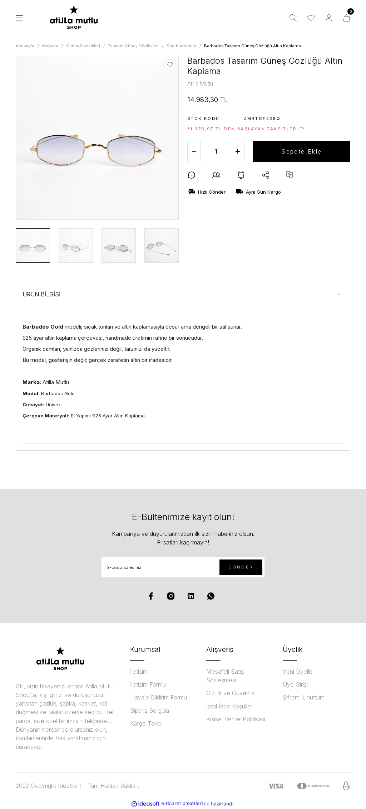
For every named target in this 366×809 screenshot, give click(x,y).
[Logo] (73, 18)
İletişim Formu (148, 684)
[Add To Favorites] (169, 65)
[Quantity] (216, 151)
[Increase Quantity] (237, 151)
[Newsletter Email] (183, 567)
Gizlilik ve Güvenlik (230, 693)
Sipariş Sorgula (149, 710)
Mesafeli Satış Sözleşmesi (225, 676)
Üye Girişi (295, 684)
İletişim (139, 671)
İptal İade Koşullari (229, 706)
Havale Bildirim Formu (158, 697)
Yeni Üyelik (297, 671)
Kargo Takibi (146, 723)
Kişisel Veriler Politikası (235, 719)
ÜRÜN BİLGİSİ (41, 294)
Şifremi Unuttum (304, 697)
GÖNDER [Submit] (240, 567)
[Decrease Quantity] (194, 151)
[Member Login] (328, 18)
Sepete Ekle (301, 151)
